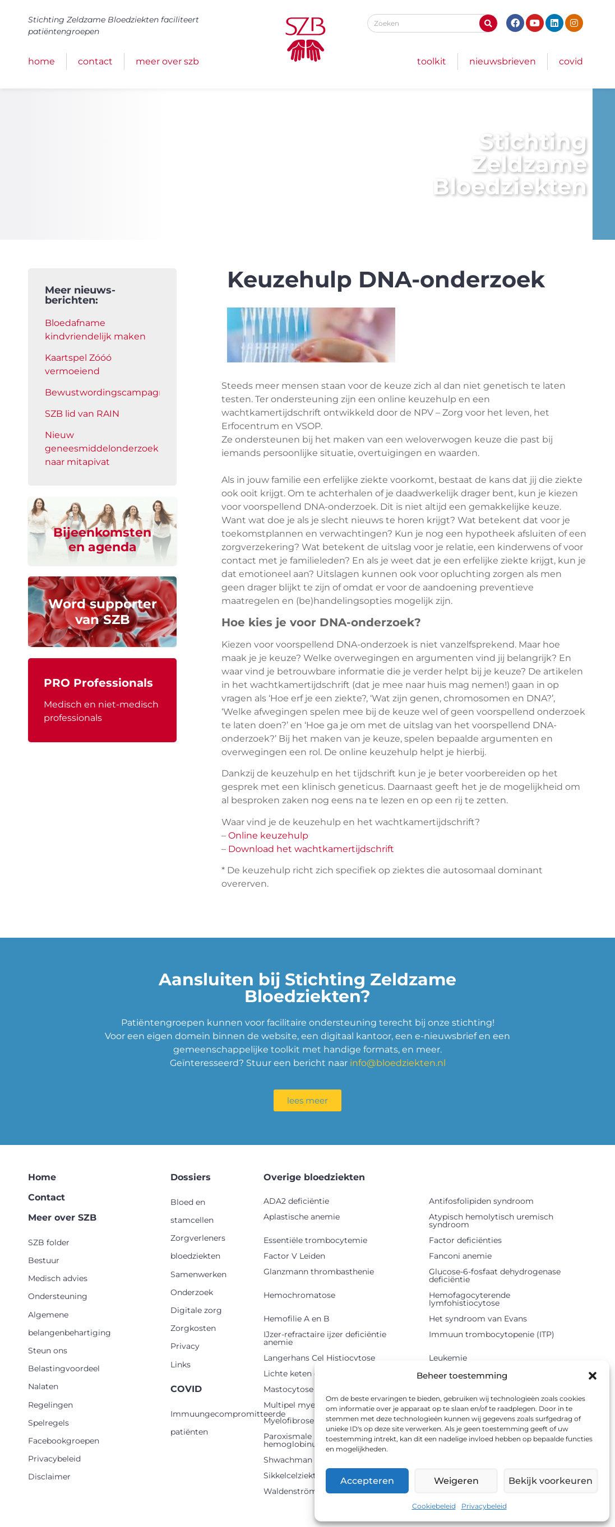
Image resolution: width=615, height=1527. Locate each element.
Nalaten (43, 1386)
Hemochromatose (299, 1295)
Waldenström (290, 1491)
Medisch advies (57, 1278)
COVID (571, 61)
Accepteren (369, 1480)
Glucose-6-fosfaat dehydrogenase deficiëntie (495, 1275)
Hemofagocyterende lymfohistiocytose (469, 1299)
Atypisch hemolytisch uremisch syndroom (491, 1221)
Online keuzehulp (268, 835)
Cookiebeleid (434, 1506)
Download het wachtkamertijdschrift (311, 849)
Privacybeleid (484, 1506)
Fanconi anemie (460, 1256)
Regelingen (50, 1405)
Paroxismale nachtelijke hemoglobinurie (310, 1440)
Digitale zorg (196, 1310)
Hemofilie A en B (296, 1319)
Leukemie (448, 1358)
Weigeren (460, 1480)
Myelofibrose (288, 1421)
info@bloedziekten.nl (398, 1063)
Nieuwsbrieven (502, 61)
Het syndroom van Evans (478, 1319)
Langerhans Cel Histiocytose (319, 1358)
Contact (95, 61)
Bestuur (43, 1260)
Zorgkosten (193, 1328)
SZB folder (49, 1242)
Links (180, 1365)
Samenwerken (198, 1274)
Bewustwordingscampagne (107, 392)
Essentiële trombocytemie (315, 1240)
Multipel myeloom (299, 1405)
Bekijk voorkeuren (553, 1480)
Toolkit (431, 61)
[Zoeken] (488, 23)
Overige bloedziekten (314, 1177)
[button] (592, 1375)
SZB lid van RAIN (82, 413)
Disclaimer (49, 1477)
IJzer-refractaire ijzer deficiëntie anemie (324, 1338)
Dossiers (190, 1177)
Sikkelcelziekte (292, 1475)
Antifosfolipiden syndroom (481, 1201)
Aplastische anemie (301, 1217)
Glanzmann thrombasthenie (318, 1272)
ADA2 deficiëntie (296, 1201)
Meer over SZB (167, 61)
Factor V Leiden (294, 1256)
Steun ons (47, 1351)
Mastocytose (288, 1389)
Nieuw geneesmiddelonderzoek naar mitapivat (102, 448)
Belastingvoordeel (64, 1368)
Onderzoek (191, 1292)
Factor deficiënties (465, 1240)
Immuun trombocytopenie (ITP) (491, 1334)
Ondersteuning (57, 1296)
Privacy (185, 1346)
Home (41, 61)
